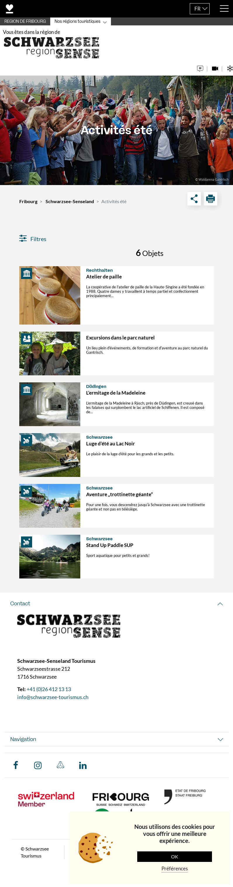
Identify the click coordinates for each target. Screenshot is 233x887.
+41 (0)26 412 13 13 (49, 689)
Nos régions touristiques (77, 21)
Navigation (23, 739)
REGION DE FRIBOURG (25, 21)
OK (174, 856)
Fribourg (28, 201)
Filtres (32, 238)
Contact (20, 603)
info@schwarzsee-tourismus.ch (52, 697)
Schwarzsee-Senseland (70, 201)
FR (197, 9)
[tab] (116, 604)
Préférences (174, 868)
